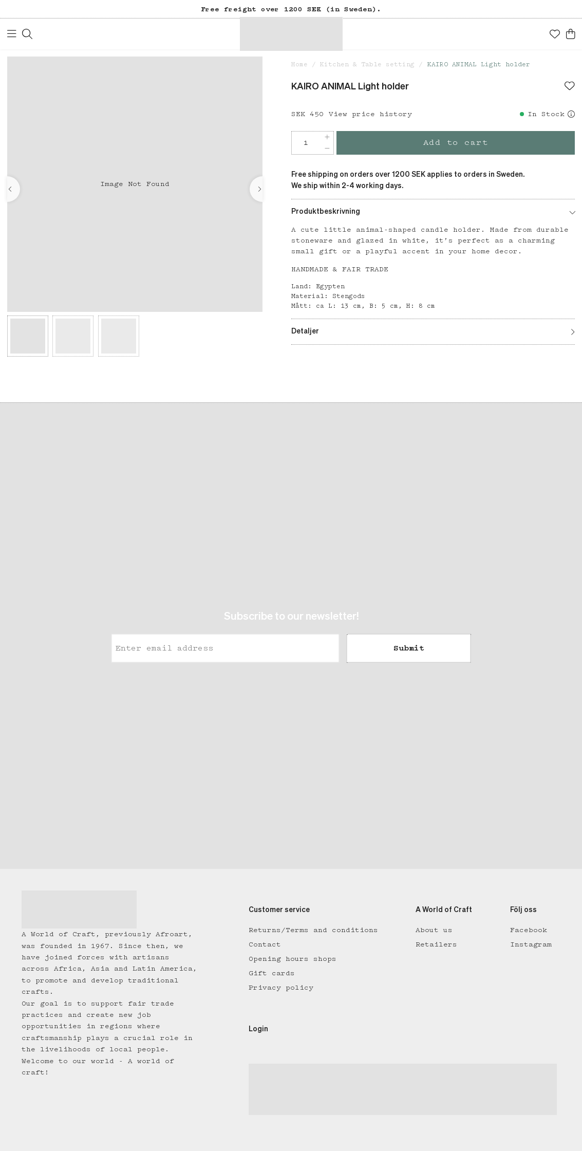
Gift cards (272, 973)
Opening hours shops (292, 958)
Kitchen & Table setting (367, 64)
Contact (265, 944)
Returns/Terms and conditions (313, 930)
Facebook (528, 930)
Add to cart (456, 142)
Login (258, 1029)
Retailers (436, 944)
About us (434, 930)
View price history (370, 114)
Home (299, 64)
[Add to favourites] (570, 87)
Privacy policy (281, 987)
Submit (408, 648)
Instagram (531, 944)
